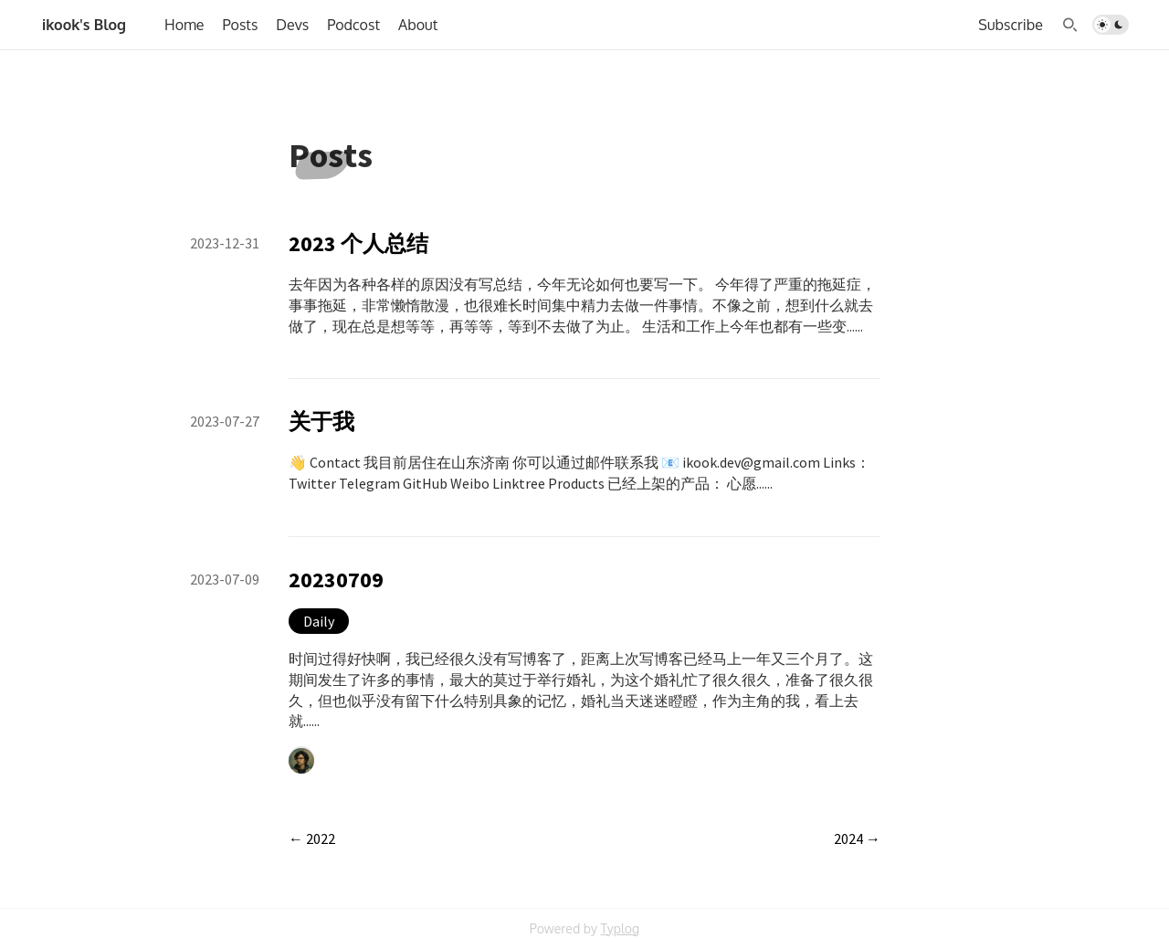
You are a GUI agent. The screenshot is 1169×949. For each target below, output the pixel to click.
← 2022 (312, 838)
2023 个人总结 (358, 243)
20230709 (336, 579)
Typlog (619, 928)
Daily (318, 621)
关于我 (321, 421)
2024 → (857, 838)
